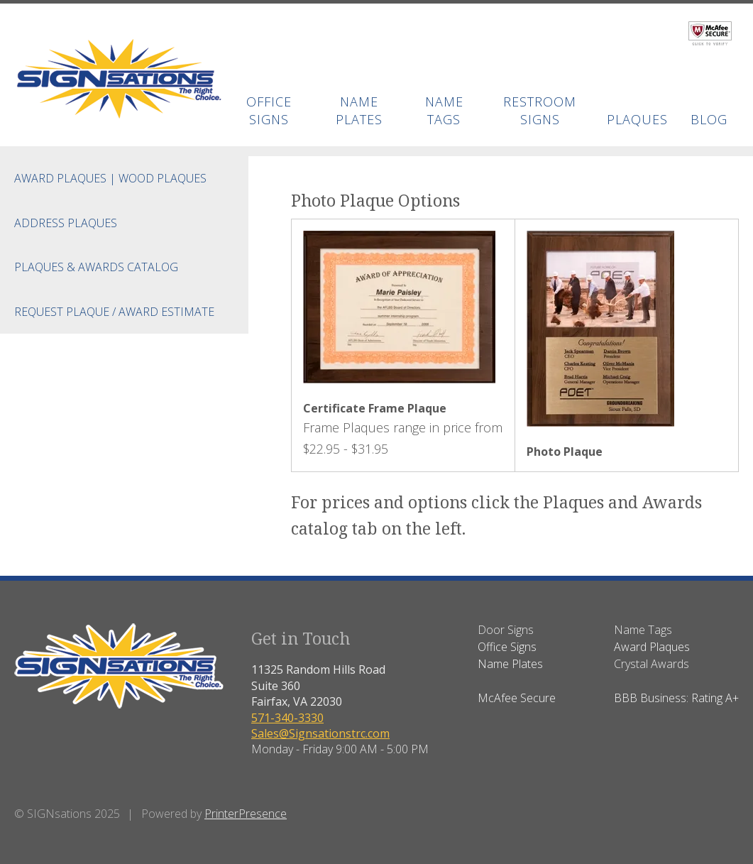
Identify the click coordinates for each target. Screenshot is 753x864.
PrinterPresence (245, 813)
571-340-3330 (287, 718)
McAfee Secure (517, 698)
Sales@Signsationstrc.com (320, 733)
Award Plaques (652, 647)
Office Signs (269, 110)
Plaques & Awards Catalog (96, 267)
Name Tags (444, 110)
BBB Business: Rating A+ (676, 698)
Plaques (637, 119)
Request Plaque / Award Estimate (114, 311)
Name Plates (359, 110)
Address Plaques (65, 223)
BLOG (709, 119)
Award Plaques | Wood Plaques (110, 178)
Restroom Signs (539, 110)
